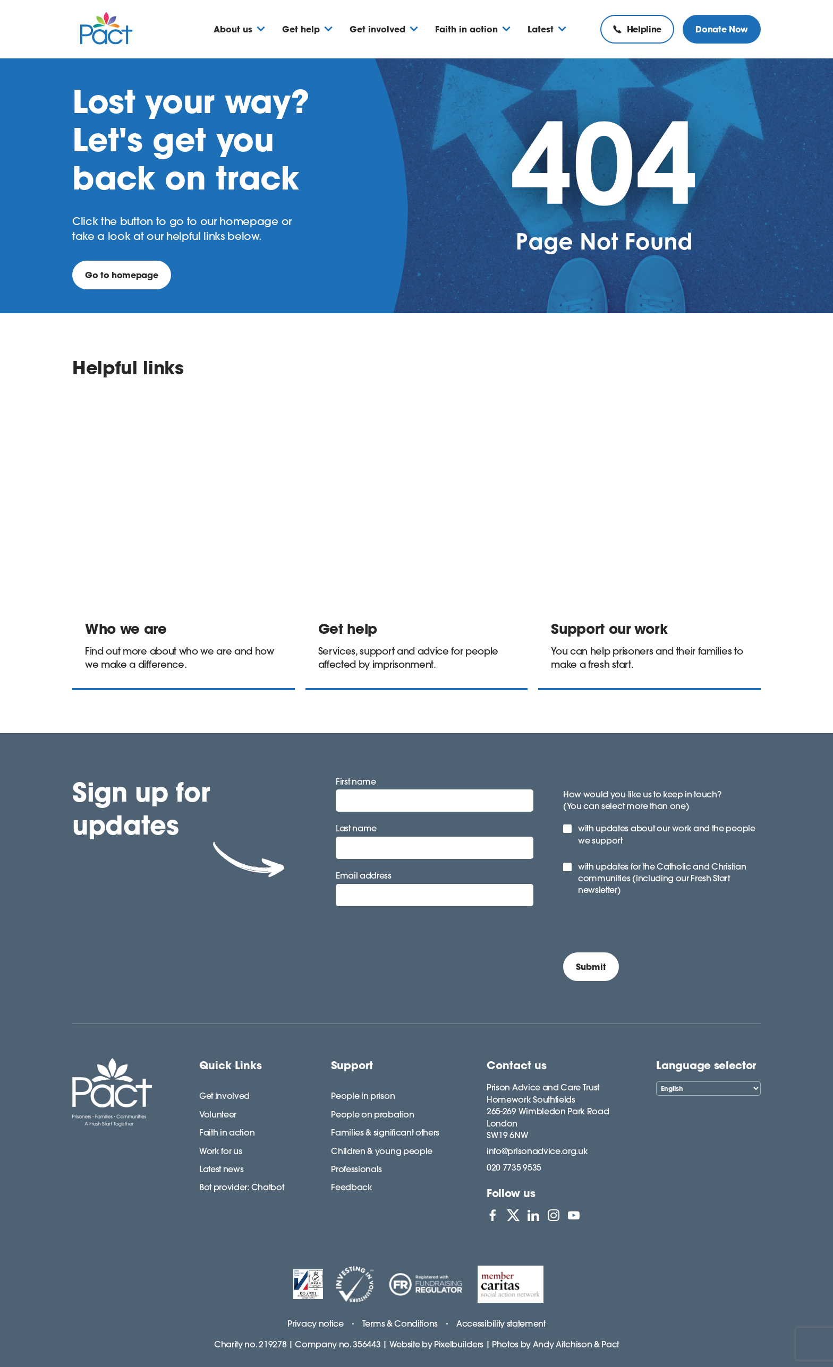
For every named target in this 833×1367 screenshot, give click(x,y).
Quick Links (230, 1065)
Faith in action (226, 1132)
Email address (364, 875)
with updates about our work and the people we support (666, 834)
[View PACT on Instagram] (553, 1215)
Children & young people (381, 1151)
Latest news (221, 1169)
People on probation (372, 1114)
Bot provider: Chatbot (241, 1187)
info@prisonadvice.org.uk (537, 1151)
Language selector (706, 1065)
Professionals (356, 1169)
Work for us (220, 1151)
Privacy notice (315, 1323)
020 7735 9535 (514, 1167)
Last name (356, 828)
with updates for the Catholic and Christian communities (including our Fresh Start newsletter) (662, 878)
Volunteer (217, 1114)
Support (352, 1065)
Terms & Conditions (400, 1323)
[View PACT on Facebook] (492, 1215)
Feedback (351, 1187)
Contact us (517, 1065)
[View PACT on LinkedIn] (533, 1215)
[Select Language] (708, 1088)
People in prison (363, 1095)
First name (356, 781)
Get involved (224, 1095)
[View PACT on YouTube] (574, 1215)
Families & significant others (385, 1132)
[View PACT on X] (513, 1215)
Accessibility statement (501, 1323)
